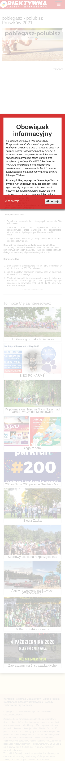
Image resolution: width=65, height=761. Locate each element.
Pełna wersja (11, 201)
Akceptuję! (53, 201)
